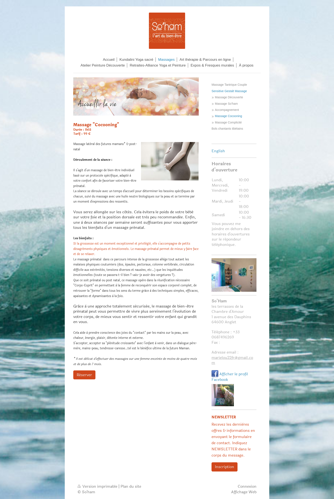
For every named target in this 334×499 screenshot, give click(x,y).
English (218, 151)
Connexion (247, 486)
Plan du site (131, 486)
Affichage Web (243, 492)
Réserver (84, 375)
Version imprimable (98, 486)
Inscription (224, 467)
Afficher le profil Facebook (230, 377)
